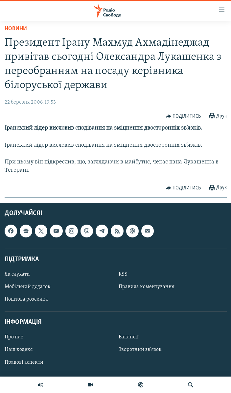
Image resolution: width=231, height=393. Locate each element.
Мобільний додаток (28, 286)
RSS (123, 274)
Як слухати (17, 274)
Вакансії (129, 337)
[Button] (183, 116)
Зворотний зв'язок (140, 350)
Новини (16, 29)
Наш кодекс (19, 350)
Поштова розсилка (26, 299)
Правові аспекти (24, 362)
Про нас (14, 337)
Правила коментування (146, 286)
